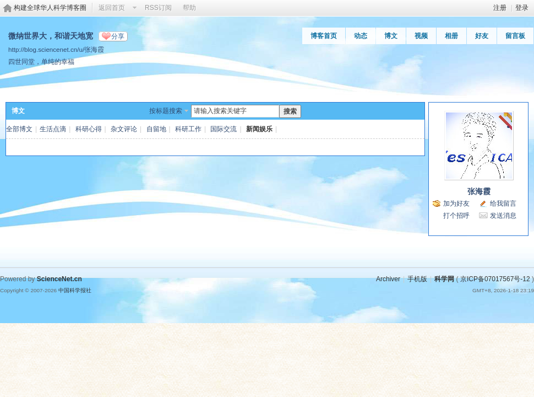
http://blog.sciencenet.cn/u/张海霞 (56, 49)
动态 (360, 36)
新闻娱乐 (259, 129)
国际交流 (223, 129)
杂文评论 (124, 129)
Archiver (388, 279)
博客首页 (323, 36)
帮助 (189, 8)
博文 (390, 36)
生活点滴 (53, 129)
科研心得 (88, 129)
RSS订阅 (158, 8)
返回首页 (112, 8)
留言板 (515, 36)
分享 (117, 36)
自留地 (156, 129)
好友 (481, 36)
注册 (499, 8)
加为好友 (456, 203)
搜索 (290, 111)
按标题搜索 (165, 111)
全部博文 (19, 129)
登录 (521, 8)
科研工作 (188, 129)
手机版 (417, 279)
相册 (451, 36)
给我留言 (503, 203)
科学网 (444, 279)
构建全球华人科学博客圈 (50, 8)
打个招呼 (456, 215)
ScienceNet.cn (59, 279)
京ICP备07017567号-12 (495, 279)
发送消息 (503, 215)
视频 (421, 36)
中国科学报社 (74, 290)
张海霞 (479, 191)
